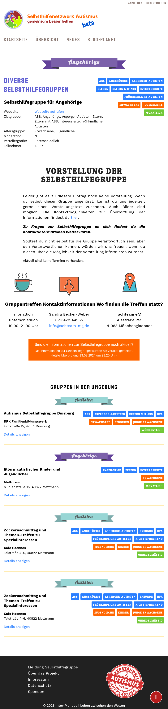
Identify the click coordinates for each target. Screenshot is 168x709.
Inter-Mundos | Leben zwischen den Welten (90, 705)
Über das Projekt (43, 673)
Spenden (36, 691)
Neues (73, 40)
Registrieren (156, 3)
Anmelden (135, 3)
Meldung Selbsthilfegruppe (53, 667)
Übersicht (47, 40)
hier (74, 217)
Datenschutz (39, 685)
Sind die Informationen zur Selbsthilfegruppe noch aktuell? (84, 350)
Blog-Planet (102, 40)
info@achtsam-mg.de (69, 325)
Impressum (38, 679)
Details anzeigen (17, 434)
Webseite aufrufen (49, 111)
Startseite (16, 40)
